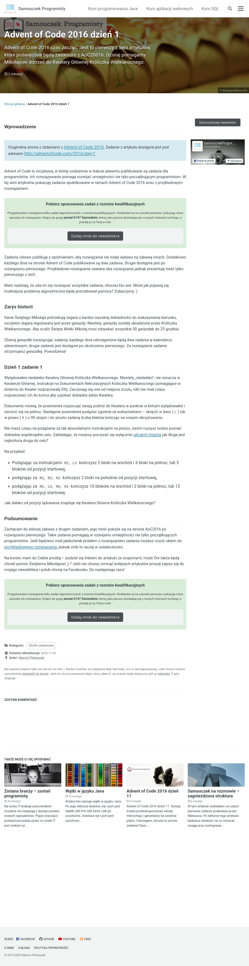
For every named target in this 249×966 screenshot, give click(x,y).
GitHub (50, 939)
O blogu (25, 948)
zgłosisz (21, 751)
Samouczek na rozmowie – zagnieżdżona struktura (213, 867)
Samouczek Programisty (41, 8)
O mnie (9, 948)
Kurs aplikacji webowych (167, 8)
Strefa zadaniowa (41, 717)
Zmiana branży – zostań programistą (27, 867)
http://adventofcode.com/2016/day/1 (70, 170)
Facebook (27, 939)
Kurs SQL (208, 8)
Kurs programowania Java (110, 8)
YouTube (71, 939)
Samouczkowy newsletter (217, 136)
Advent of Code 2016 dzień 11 (152, 867)
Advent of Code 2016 (90, 163)
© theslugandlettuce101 (233, 103)
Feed (91, 939)
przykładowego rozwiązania (77, 614)
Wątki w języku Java (84, 864)
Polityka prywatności (55, 948)
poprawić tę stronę (60, 746)
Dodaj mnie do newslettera (95, 258)
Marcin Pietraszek (31, 730)
